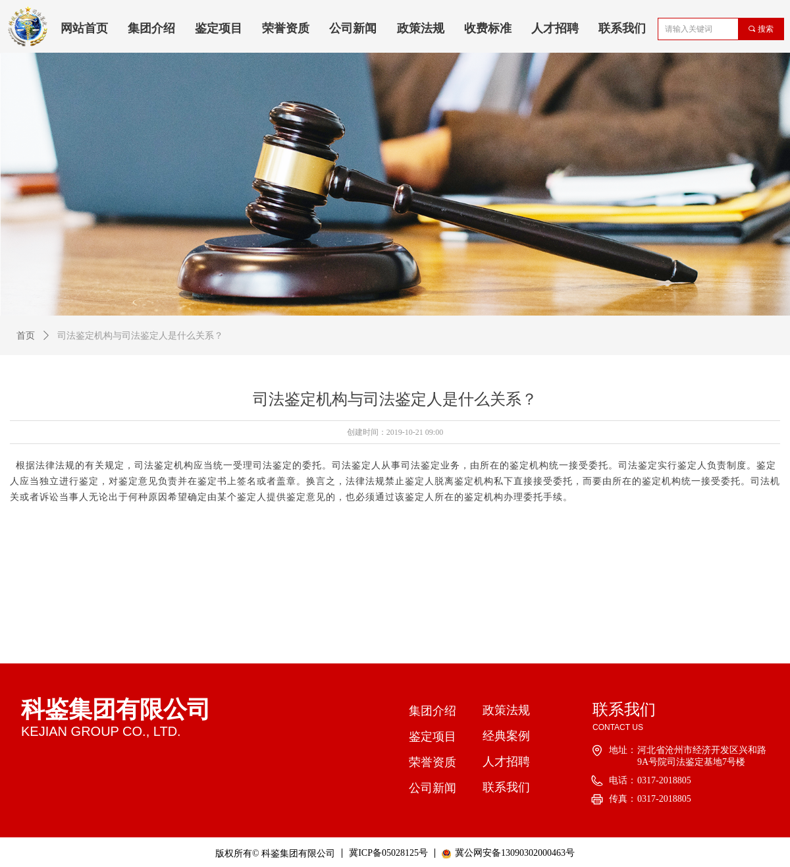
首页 (25, 336)
